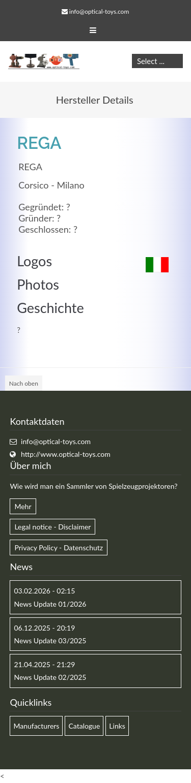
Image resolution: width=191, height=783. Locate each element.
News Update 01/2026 (50, 604)
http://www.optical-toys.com (66, 454)
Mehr (22, 506)
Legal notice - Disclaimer (52, 526)
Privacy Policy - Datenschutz (58, 547)
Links (117, 726)
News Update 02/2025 (50, 677)
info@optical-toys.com (99, 11)
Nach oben (23, 383)
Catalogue (84, 726)
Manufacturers (36, 726)
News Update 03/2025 (50, 640)
